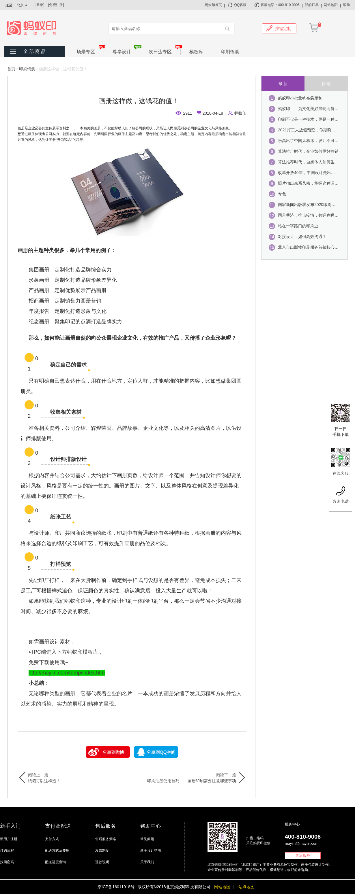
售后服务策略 (105, 839)
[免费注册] (56, 5)
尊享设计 (126, 51)
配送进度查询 (55, 862)
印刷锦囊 (230, 51)
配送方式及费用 (57, 850)
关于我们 (147, 862)
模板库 (196, 51)
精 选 (326, 83)
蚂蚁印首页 (213, 5)
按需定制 (278, 28)
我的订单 (312, 5)
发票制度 (102, 850)
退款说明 (102, 862)
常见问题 (147, 839)
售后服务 (302, 855)
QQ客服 (240, 5)
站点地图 (246, 886)
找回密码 (7, 862)
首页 (11, 69)
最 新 (283, 83)
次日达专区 (165, 51)
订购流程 (7, 850)
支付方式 (52, 839)
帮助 (346, 5)
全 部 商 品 (34, 51)
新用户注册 (8, 839)
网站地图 (331, 5)
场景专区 (90, 51)
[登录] (40, 5)
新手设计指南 (150, 850)
